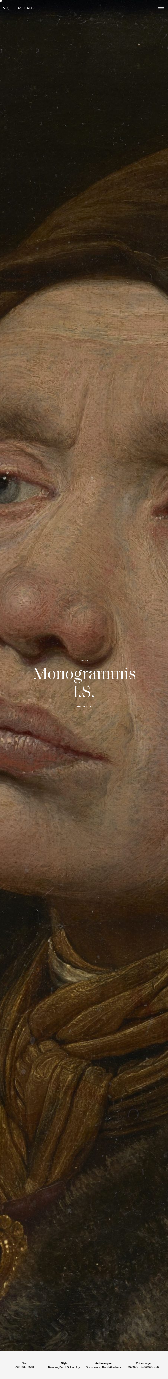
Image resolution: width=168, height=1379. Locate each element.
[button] (84, 706)
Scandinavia (93, 1367)
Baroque (53, 1367)
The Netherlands (111, 1367)
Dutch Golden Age (70, 1367)
